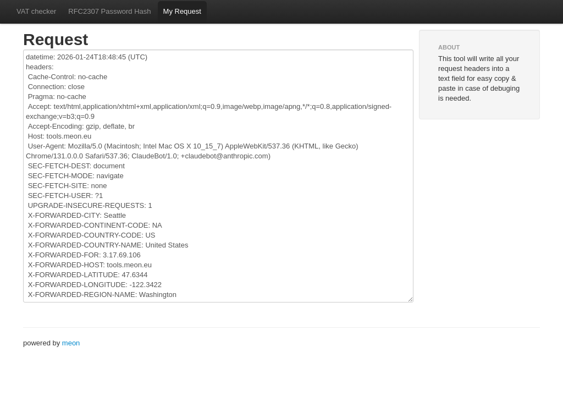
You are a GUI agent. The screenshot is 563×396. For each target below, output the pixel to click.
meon (71, 343)
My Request (182, 11)
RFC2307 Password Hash (109, 11)
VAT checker (36, 11)
